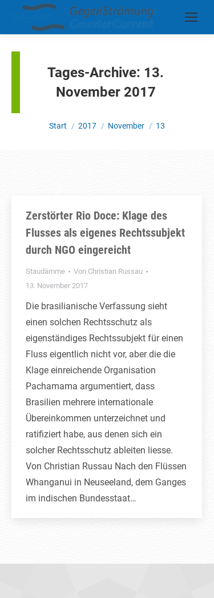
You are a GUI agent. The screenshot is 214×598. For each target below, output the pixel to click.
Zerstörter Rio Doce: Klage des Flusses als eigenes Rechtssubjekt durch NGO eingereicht (105, 233)
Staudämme (45, 271)
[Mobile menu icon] (191, 17)
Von (108, 271)
